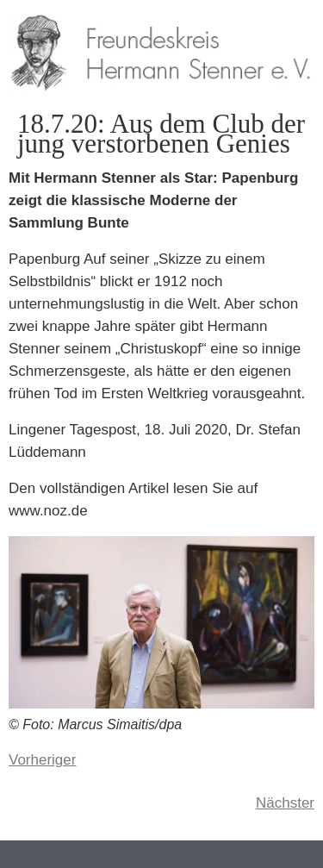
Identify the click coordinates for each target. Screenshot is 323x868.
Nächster (285, 803)
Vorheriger (42, 760)
